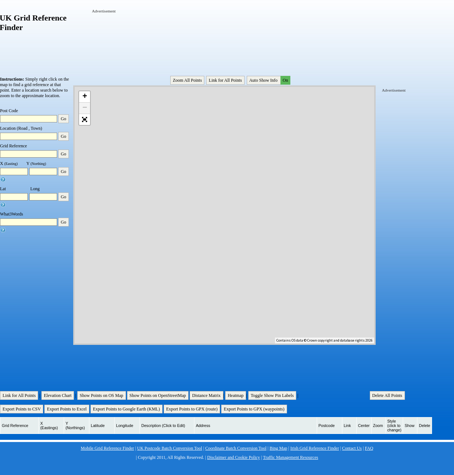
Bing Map (278, 448)
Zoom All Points (187, 80)
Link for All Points (225, 80)
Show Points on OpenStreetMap (158, 395)
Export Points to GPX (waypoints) (254, 409)
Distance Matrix (206, 395)
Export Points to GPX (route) (192, 409)
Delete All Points (387, 395)
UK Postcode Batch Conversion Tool (169, 448)
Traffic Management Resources (290, 457)
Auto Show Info (269, 80)
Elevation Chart (58, 395)
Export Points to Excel (66, 409)
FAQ (369, 448)
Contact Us (352, 448)
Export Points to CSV (22, 409)
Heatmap (235, 395)
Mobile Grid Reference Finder (107, 448)
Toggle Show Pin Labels (272, 395)
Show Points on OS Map (101, 395)
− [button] (84, 108)
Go (63, 118)
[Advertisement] (114, 36)
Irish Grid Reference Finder (314, 448)
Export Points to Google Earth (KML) (126, 409)
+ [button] (84, 96)
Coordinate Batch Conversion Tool (236, 448)
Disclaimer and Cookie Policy (233, 457)
